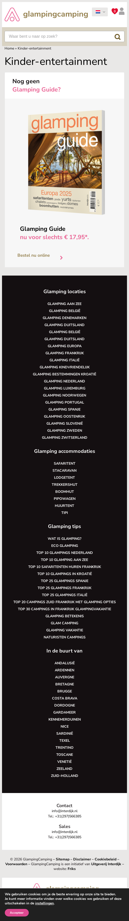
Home (9, 48)
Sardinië (64, 733)
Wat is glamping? (64, 538)
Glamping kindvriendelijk (65, 367)
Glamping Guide (42, 229)
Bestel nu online (42, 256)
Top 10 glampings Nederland (64, 552)
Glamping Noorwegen (64, 395)
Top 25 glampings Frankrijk (64, 588)
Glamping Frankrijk (64, 353)
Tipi (64, 512)
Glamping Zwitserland (64, 437)
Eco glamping (64, 545)
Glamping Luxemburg (64, 388)
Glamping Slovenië (64, 423)
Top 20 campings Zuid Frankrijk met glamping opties (64, 602)
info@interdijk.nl (65, 811)
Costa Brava (64, 698)
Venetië (64, 761)
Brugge (64, 691)
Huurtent (64, 505)
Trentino (64, 747)
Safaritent (64, 463)
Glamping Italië (64, 360)
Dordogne (64, 705)
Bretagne (64, 684)
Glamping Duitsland (64, 325)
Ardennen (64, 670)
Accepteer (17, 913)
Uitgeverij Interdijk (106, 864)
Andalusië (65, 663)
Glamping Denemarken (64, 318)
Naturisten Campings (65, 637)
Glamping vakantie (64, 630)
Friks (72, 868)
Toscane (64, 754)
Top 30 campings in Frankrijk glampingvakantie (64, 609)
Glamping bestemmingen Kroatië (64, 374)
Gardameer (64, 712)
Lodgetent (64, 477)
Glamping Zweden (64, 430)
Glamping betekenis (64, 616)
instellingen (44, 903)
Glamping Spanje (64, 409)
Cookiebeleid (105, 859)
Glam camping (64, 623)
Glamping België (64, 311)
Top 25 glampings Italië (64, 595)
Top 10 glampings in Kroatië (64, 574)
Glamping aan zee (64, 303)
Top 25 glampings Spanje (64, 581)
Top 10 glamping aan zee (64, 559)
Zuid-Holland (64, 775)
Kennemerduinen (64, 719)
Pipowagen (64, 498)
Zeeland (64, 768)
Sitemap (62, 859)
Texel (64, 740)
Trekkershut (65, 484)
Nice (65, 726)
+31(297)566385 (68, 816)
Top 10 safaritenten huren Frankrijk (64, 566)
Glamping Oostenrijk (64, 416)
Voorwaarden (16, 864)
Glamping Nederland (64, 381)
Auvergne (64, 677)
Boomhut (64, 491)
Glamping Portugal (64, 402)
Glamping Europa (65, 346)
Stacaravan (64, 470)
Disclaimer (82, 859)
